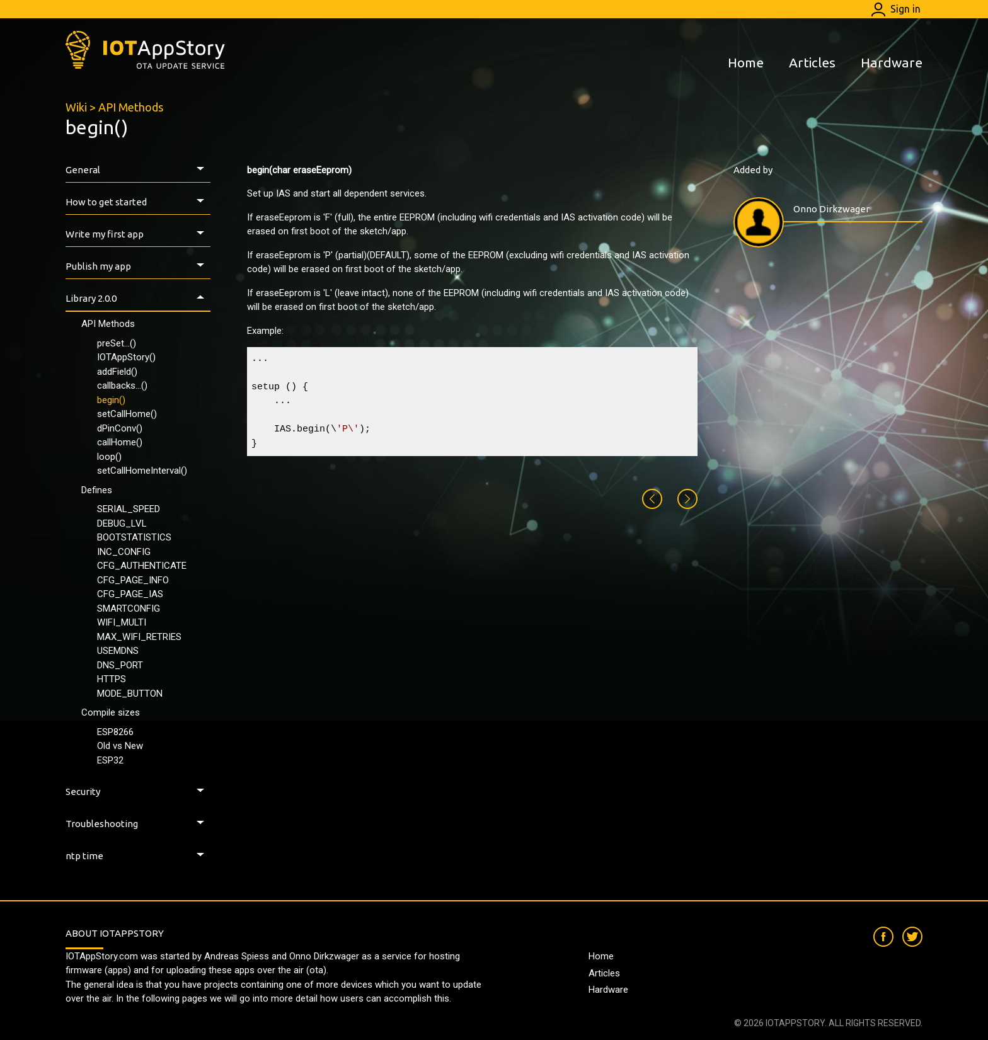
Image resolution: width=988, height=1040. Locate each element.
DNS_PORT (120, 665)
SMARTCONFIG (128, 608)
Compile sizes (110, 712)
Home (746, 62)
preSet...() (116, 343)
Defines (96, 490)
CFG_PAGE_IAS (130, 594)
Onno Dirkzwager (831, 208)
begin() (111, 400)
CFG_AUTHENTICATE (142, 565)
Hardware (891, 62)
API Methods (130, 107)
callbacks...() (122, 385)
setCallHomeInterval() (142, 470)
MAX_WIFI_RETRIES (139, 637)
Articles (812, 62)
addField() (117, 371)
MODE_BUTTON (130, 693)
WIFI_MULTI (121, 622)
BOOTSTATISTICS (134, 537)
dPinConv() (119, 428)
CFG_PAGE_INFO (133, 580)
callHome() (119, 442)
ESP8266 (115, 732)
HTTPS (111, 679)
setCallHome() (127, 414)
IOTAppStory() (126, 357)
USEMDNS (118, 650)
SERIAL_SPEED (128, 509)
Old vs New (120, 745)
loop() (109, 456)
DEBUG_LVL (122, 523)
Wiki (76, 107)
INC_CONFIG (124, 551)
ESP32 (110, 760)
